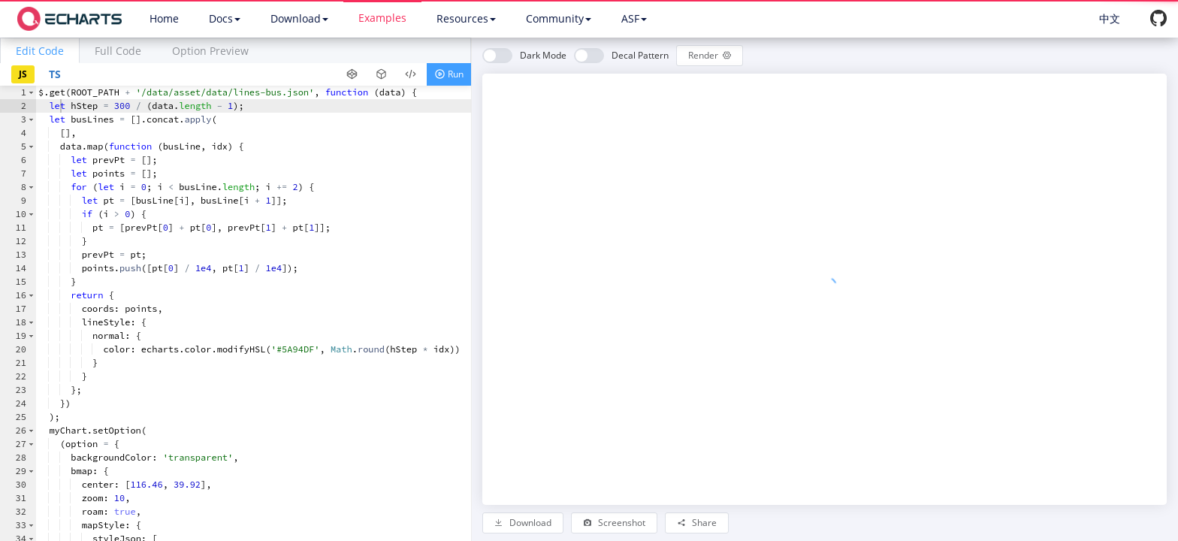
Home (164, 18)
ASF (634, 18)
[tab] (40, 50)
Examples (382, 18)
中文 (1109, 18)
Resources (466, 18)
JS (23, 74)
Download (299, 18)
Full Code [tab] (118, 51)
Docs (224, 18)
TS (55, 74)
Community (558, 18)
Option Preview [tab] (210, 51)
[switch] (524, 55)
